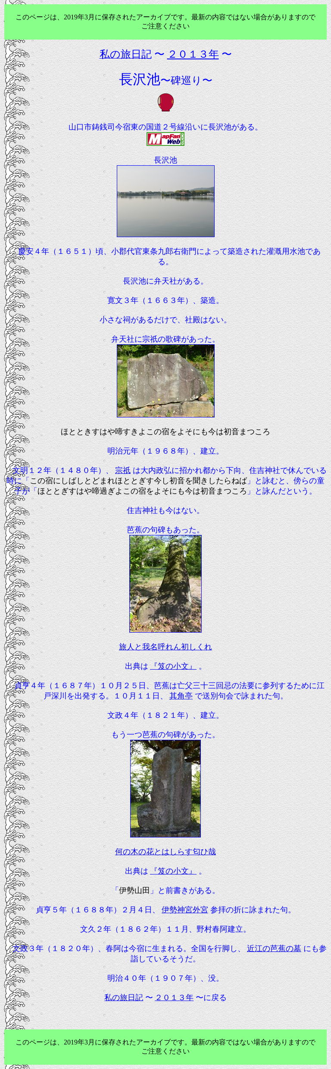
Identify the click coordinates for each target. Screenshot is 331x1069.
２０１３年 (174, 997)
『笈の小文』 (173, 666)
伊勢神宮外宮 (185, 909)
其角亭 (181, 696)
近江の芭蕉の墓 (274, 948)
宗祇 (123, 470)
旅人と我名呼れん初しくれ (165, 647)
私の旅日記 (123, 997)
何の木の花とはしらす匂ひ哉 (165, 851)
